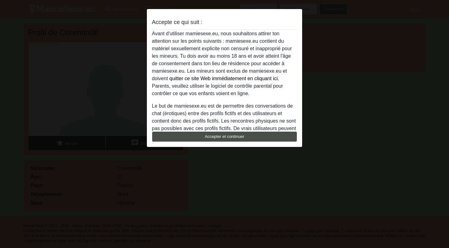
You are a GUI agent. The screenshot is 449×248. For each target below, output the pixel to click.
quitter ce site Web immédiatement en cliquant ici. (224, 78)
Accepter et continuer (224, 136)
